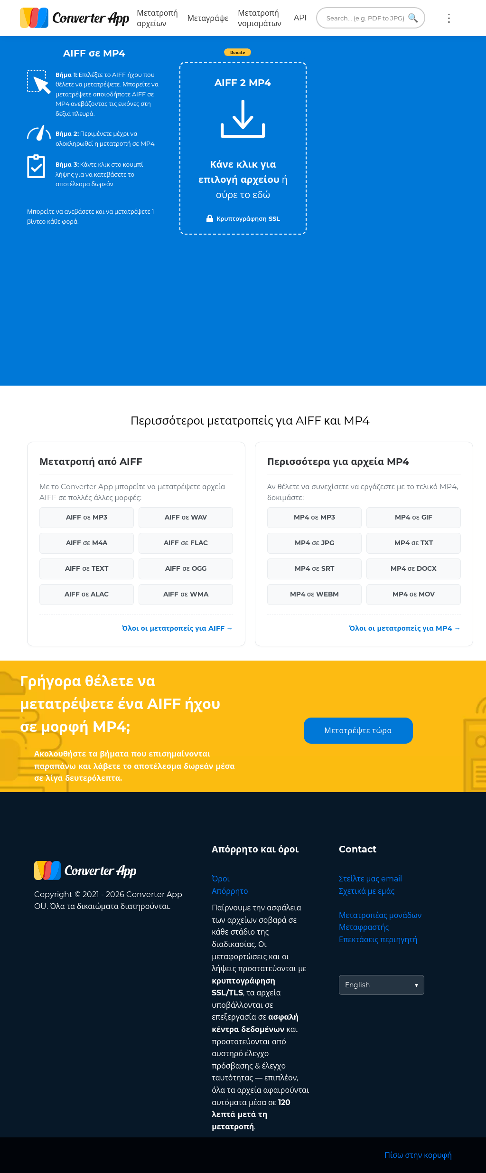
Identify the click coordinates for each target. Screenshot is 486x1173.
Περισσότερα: (448, 18)
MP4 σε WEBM (314, 594)
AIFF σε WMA (185, 594)
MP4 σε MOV (414, 594)
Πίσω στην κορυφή (418, 1155)
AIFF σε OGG (185, 568)
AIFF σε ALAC (87, 594)
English (357, 985)
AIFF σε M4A (87, 543)
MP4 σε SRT (314, 568)
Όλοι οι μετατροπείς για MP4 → (405, 628)
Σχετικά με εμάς (366, 891)
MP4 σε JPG (314, 543)
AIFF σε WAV (186, 517)
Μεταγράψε (208, 18)
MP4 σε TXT (413, 543)
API (300, 17)
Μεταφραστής (364, 927)
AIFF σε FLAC (186, 543)
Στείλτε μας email (370, 878)
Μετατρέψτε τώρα (358, 730)
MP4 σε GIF (413, 517)
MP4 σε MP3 (314, 517)
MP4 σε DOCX (414, 568)
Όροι (221, 878)
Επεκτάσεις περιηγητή (378, 939)
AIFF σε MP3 (86, 517)
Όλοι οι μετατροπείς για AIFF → (177, 628)
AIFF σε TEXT (86, 568)
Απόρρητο (230, 891)
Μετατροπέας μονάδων (380, 915)
